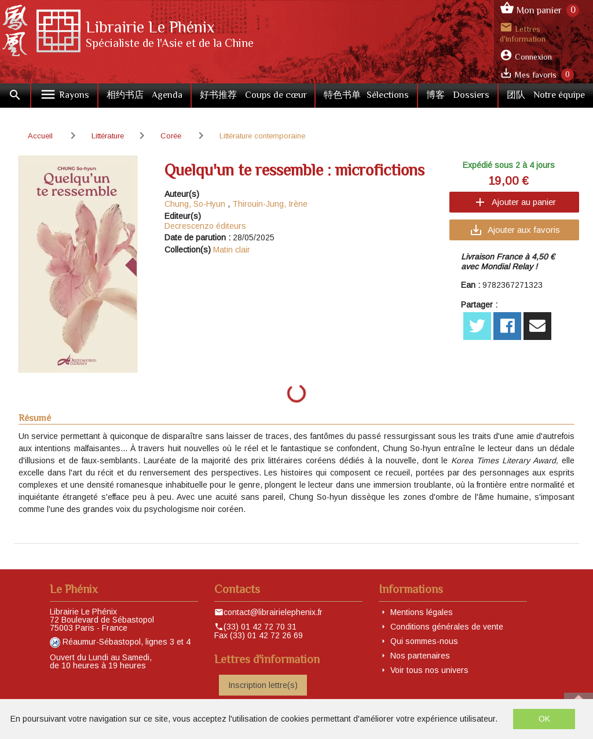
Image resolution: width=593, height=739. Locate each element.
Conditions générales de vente (446, 626)
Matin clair (231, 249)
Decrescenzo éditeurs (205, 226)
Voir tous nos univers (429, 670)
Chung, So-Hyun (194, 203)
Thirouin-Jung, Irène (270, 203)
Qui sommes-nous (424, 641)
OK (544, 718)
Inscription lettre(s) (263, 685)
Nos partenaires (420, 655)
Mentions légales (421, 612)
